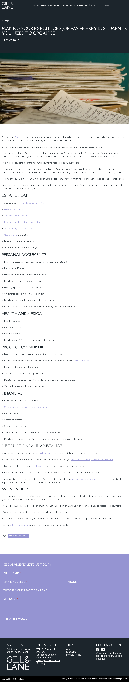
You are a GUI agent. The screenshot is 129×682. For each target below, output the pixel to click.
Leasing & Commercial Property (48, 662)
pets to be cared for (44, 453)
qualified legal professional (83, 479)
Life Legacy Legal (18, 652)
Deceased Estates (66, 5)
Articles (70, 649)
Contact (93, 5)
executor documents (18, 535)
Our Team (36, 5)
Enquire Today (16, 619)
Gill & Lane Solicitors (20, 525)
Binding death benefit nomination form (23, 222)
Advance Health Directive (16, 215)
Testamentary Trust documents (19, 228)
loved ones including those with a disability (92, 459)
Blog (86, 5)
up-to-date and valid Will (31, 203)
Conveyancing (78, 5)
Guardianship (10, 234)
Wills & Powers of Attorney (50, 5)
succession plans (81, 360)
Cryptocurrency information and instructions (25, 407)
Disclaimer (71, 652)
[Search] (113, 5)
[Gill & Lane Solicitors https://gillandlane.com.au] (8, 5)
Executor (18, 137)
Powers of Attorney (13, 209)
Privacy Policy (73, 654)
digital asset (36, 466)
